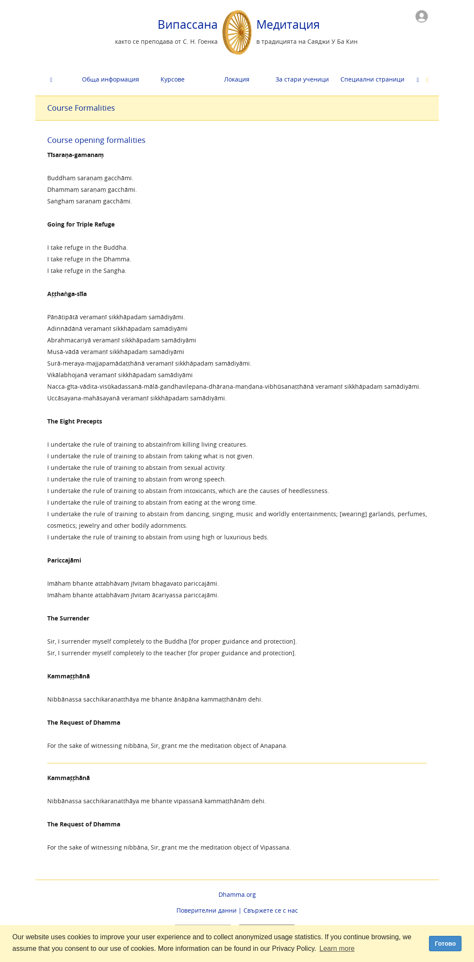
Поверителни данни (206, 910)
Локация (236, 79)
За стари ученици (302, 79)
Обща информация (110, 79)
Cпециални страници (369, 79)
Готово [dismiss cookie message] (445, 943)
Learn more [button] (337, 948)
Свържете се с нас (270, 910)
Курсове (173, 79)
